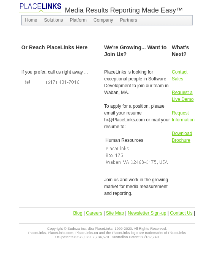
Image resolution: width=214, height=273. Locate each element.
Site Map (115, 213)
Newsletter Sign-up (147, 213)
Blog (77, 213)
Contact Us (181, 213)
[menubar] (107, 20)
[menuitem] (31, 20)
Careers (94, 213)
